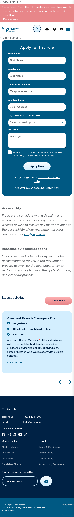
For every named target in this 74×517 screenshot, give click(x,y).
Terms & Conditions (49, 447)
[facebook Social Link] (3, 434)
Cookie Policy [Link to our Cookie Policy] (7, 508)
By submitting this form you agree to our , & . (37, 154)
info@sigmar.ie (34, 234)
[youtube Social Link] (20, 434)
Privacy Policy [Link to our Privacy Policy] (21, 508)
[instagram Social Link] (9, 434)
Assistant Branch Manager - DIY (31, 318)
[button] (60, 382)
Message (13, 129)
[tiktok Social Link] (25, 434)
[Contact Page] (61, 29)
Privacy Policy (31, 156)
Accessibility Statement (51, 464)
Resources (7, 458)
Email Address (16, 100)
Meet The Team (10, 447)
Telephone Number (19, 84)
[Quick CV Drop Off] (47, 29)
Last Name (14, 69)
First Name (14, 53)
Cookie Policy (47, 156)
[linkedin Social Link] (14, 434)
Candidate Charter (12, 464)
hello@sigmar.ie (32, 422)
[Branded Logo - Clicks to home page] (10, 29)
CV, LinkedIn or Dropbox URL (24, 115)
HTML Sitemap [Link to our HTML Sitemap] (8, 510)
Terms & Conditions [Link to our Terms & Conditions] (36, 508)
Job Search (8, 452)
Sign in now (52, 187)
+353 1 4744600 (32, 416)
